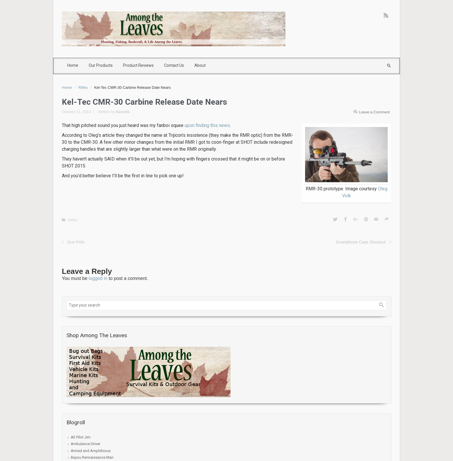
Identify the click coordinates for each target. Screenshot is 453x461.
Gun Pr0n (76, 242)
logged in (98, 278)
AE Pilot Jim (80, 437)
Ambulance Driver (85, 444)
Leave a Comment (374, 112)
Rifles (83, 87)
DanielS (123, 112)
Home (67, 87)
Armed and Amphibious (91, 451)
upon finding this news (207, 125)
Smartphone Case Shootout (361, 242)
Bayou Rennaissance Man (92, 457)
